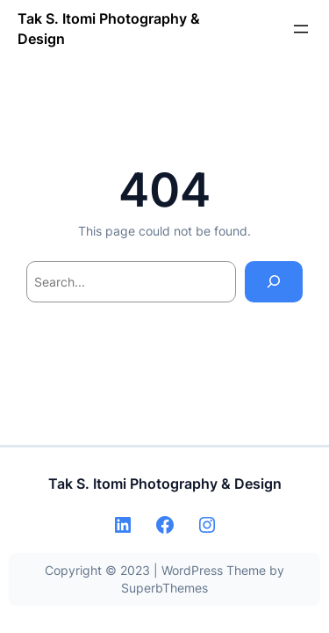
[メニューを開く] (300, 29)
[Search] (274, 281)
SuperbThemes (164, 587)
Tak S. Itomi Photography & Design (165, 483)
